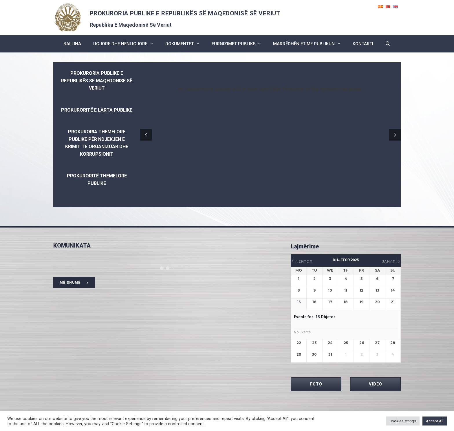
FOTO (316, 384)
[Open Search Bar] (387, 43)
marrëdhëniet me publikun (310, 43)
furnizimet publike (239, 43)
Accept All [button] (434, 421)
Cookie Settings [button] (402, 421)
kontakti (363, 43)
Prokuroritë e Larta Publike (96, 110)
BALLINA (72, 43)
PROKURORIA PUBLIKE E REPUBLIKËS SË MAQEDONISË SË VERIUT (185, 13)
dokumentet (185, 43)
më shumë (74, 283)
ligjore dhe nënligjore (126, 43)
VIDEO (375, 384)
